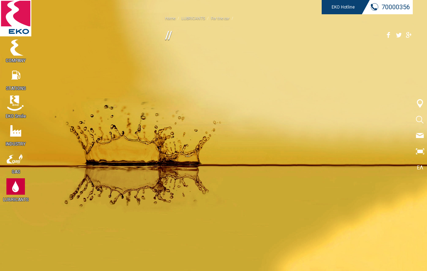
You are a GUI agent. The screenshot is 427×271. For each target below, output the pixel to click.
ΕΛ (420, 167)
